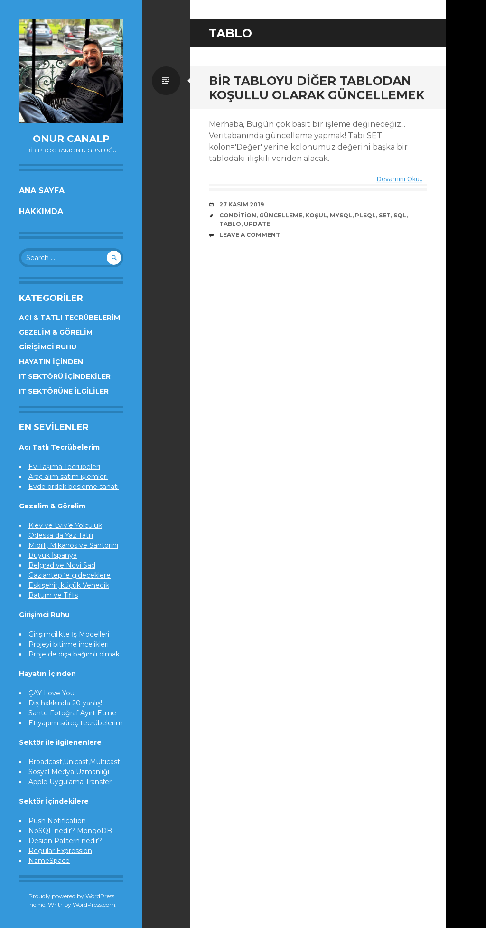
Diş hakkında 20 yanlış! (65, 703)
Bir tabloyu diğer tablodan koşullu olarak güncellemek (316, 88)
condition (237, 215)
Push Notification (57, 820)
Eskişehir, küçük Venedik (68, 585)
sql (399, 215)
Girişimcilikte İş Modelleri (68, 634)
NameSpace (49, 860)
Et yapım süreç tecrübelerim (75, 723)
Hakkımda (41, 211)
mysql (341, 215)
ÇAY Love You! (52, 693)
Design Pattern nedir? (65, 840)
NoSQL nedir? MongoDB (70, 830)
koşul (316, 215)
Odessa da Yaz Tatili (60, 535)
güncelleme (280, 215)
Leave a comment (249, 235)
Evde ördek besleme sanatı (73, 486)
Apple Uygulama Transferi (70, 782)
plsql (365, 215)
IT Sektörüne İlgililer (64, 391)
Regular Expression (60, 850)
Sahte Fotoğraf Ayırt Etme (72, 713)
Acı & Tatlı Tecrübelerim (69, 317)
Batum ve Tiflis (53, 595)
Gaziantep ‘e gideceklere (69, 575)
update (257, 224)
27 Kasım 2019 (241, 204)
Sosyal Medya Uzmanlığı (68, 772)
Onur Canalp (71, 138)
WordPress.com (94, 904)
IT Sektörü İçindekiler (65, 376)
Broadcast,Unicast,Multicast (74, 762)
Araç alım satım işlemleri (68, 476)
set (385, 215)
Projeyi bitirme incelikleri (68, 644)
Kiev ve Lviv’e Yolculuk (65, 525)
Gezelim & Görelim (56, 332)
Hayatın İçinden (51, 361)
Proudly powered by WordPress (71, 896)
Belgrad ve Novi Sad (61, 565)
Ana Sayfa (42, 190)
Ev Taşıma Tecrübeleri (64, 466)
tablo (230, 224)
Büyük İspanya (52, 555)
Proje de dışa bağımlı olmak (74, 654)
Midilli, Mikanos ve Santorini (73, 545)
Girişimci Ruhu (47, 347)
